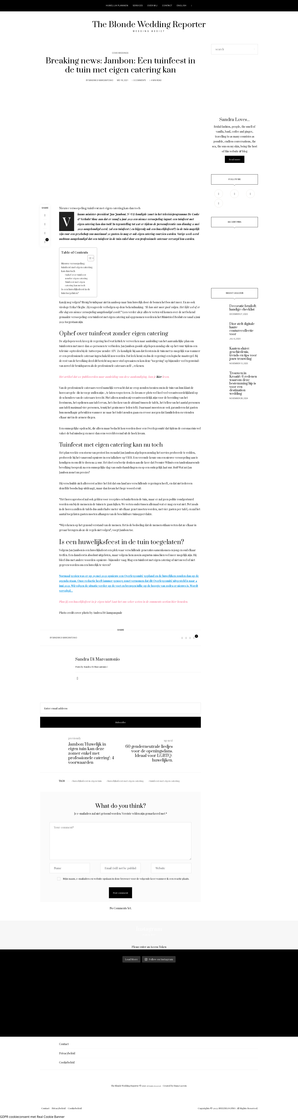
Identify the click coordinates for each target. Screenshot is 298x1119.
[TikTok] (218, 203)
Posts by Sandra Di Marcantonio (91, 666)
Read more (234, 159)
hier (159, 377)
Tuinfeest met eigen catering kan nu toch (75, 284)
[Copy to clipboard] (45, 233)
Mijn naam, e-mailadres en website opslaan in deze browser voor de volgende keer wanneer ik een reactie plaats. (126, 878)
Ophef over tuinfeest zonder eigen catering (76, 276)
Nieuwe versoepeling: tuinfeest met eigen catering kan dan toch (77, 267)
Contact (167, 5)
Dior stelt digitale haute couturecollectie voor (241, 329)
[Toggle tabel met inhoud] (89, 258)
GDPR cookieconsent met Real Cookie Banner (32, 1117)
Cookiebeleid (66, 1062)
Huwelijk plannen (117, 5)
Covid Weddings (120, 53)
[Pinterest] (45, 224)
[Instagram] (234, 193)
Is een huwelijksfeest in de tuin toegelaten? (75, 291)
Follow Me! (149, 934)
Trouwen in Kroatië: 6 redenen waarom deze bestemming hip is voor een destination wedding (243, 383)
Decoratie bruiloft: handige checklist (243, 308)
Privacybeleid (67, 1053)
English (181, 5)
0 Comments (139, 80)
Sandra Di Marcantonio (101, 80)
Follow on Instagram (159, 959)
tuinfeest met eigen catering (165, 780)
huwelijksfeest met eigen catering (126, 780)
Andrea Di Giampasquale (107, 613)
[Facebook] (45, 215)
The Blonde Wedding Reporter (149, 25)
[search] (192, 5)
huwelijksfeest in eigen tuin (87, 780)
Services (138, 5)
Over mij (152, 5)
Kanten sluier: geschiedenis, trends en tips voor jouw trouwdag (243, 354)
